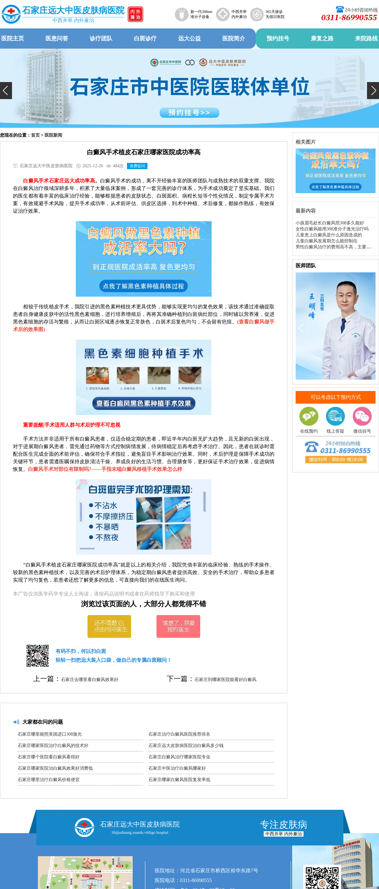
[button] (6, 90)
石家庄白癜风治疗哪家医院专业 (179, 757)
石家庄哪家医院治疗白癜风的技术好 (53, 745)
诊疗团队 (101, 38)
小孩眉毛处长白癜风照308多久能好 (330, 223)
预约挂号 (278, 38)
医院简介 (233, 38)
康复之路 (322, 38)
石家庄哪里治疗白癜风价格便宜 (49, 779)
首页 (35, 135)
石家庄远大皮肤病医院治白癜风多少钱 (186, 745)
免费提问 (137, 166)
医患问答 (56, 38)
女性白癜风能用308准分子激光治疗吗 (332, 229)
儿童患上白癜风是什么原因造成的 (329, 235)
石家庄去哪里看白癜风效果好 (89, 679)
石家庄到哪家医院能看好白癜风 (225, 679)
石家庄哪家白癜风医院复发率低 (179, 779)
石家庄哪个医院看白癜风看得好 (49, 757)
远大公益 (189, 38)
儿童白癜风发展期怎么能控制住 (327, 241)
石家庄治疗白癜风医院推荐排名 (179, 734)
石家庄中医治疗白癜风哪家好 (177, 768)
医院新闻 (53, 135)
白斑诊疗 (145, 38)
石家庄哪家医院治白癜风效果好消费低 (55, 768)
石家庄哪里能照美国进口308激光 (50, 734)
